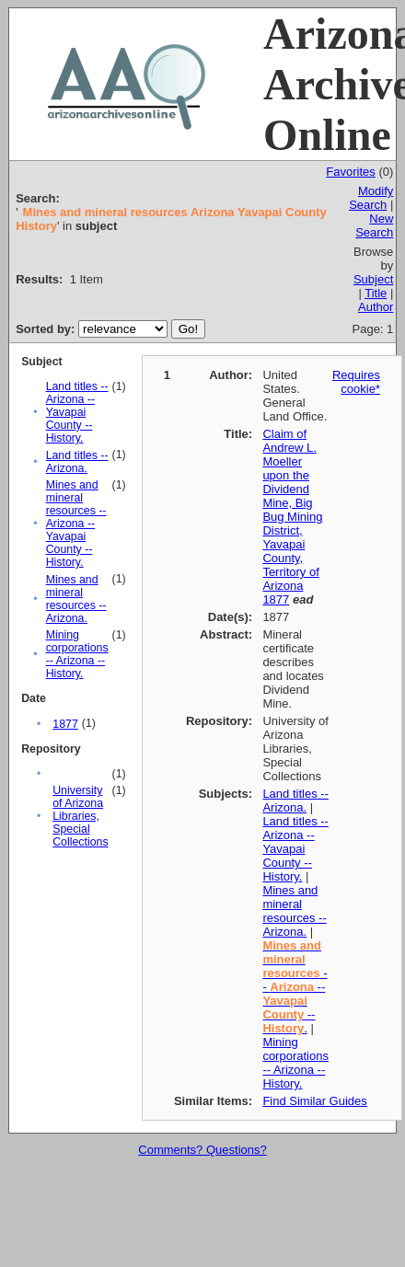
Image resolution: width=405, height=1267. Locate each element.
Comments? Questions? (202, 1150)
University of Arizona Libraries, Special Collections (80, 816)
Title (375, 293)
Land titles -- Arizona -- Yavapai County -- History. (77, 412)
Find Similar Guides (314, 1101)
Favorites (350, 172)
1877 (64, 724)
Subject (373, 279)
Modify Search (371, 198)
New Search (374, 225)
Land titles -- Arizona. (77, 462)
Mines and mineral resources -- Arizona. (76, 599)
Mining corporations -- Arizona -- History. (77, 654)
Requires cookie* (356, 382)
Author (375, 307)
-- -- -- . (294, 987)
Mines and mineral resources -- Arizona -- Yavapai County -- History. (76, 523)
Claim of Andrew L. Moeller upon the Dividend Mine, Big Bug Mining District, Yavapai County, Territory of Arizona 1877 (292, 516)
